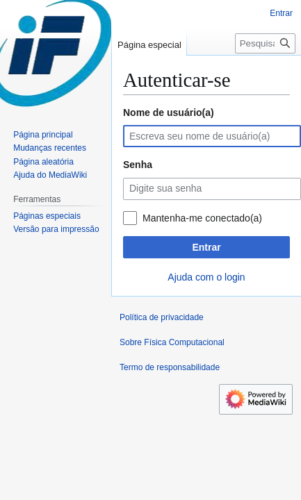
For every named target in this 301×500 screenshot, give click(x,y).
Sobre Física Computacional (172, 342)
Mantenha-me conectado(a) (202, 218)
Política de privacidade (162, 317)
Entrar (206, 247)
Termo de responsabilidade (170, 367)
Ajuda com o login (206, 277)
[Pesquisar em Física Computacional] (265, 43)
